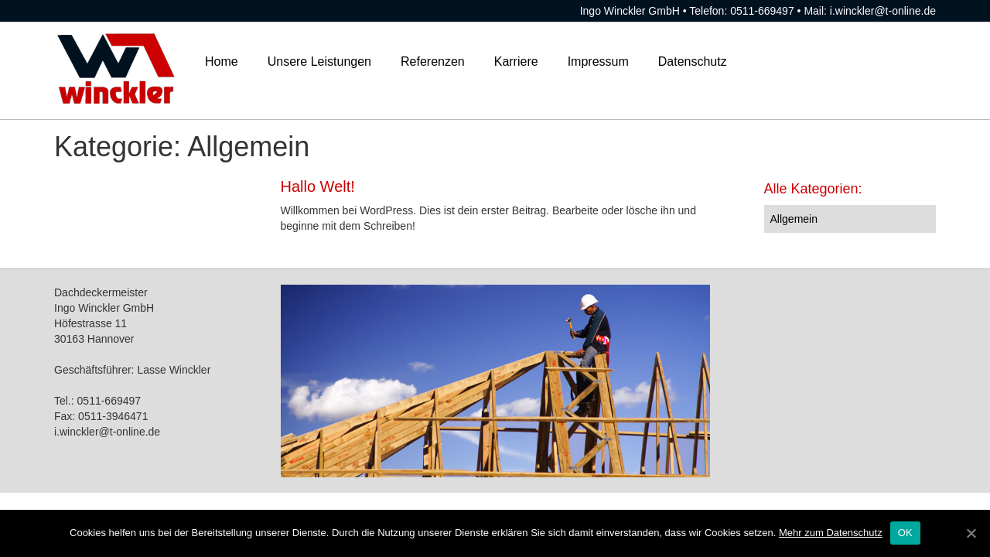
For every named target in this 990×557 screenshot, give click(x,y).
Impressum (598, 61)
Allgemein (794, 219)
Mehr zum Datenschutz (830, 532)
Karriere (516, 61)
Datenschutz (692, 61)
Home (221, 61)
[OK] (970, 533)
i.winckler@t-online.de (883, 11)
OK (905, 532)
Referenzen (433, 61)
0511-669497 (762, 11)
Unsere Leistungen (319, 61)
